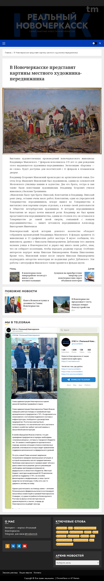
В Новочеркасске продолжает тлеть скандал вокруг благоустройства (82, 303)
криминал (85, 536)
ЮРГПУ (88, 532)
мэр (93, 536)
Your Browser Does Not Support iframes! (52, 418)
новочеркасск (62, 528)
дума (95, 532)
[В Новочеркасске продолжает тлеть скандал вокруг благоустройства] (61, 304)
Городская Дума (62, 532)
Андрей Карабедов (76, 532)
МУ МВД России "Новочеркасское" (85, 528)
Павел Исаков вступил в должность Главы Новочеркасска (36, 303)
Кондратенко (61, 536)
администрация (73, 536)
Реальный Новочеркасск (52, 21)
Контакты (37, 572)
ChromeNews (62, 578)
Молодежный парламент (65, 544)
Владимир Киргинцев (81, 540)
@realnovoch (31, 534)
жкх (92, 540)
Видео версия (25, 572)
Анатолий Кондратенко (64, 540)
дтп (71, 528)
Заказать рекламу (10, 572)
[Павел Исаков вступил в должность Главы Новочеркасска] (13, 304)
